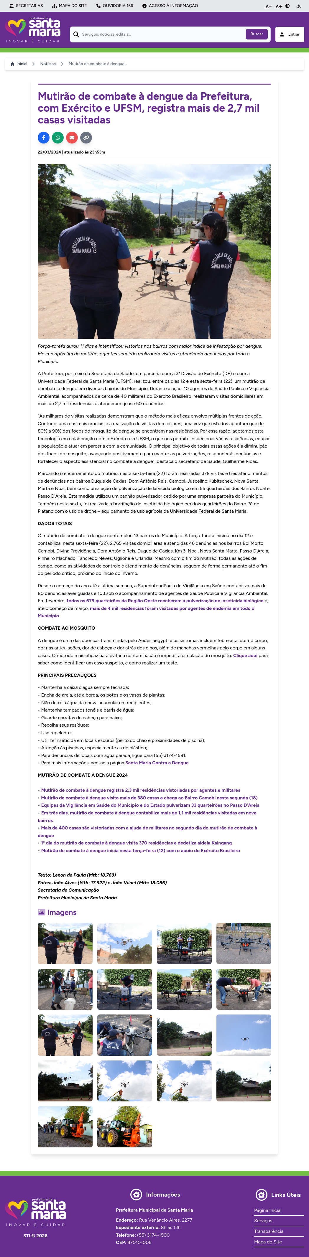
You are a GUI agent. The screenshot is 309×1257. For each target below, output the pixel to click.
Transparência (268, 1231)
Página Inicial (267, 1210)
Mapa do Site (268, 1242)
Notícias (47, 63)
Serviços (263, 1220)
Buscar (257, 34)
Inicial (19, 63)
